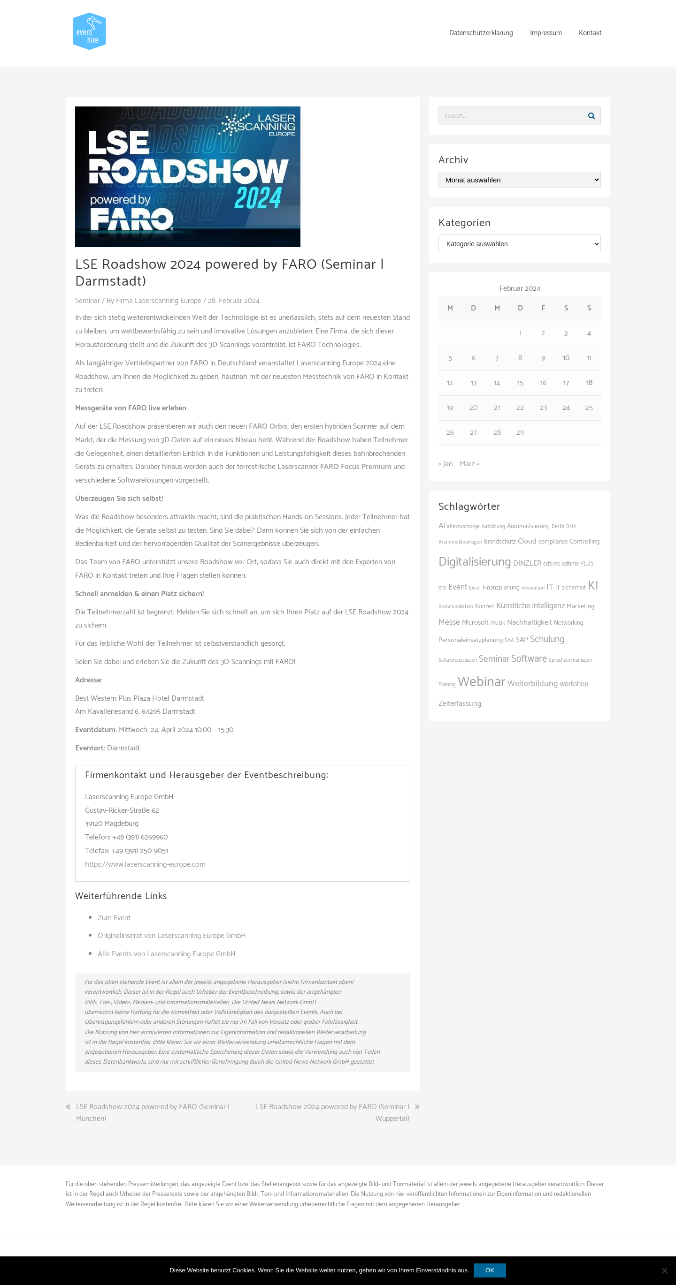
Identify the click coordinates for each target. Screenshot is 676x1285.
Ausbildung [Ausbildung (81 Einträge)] (493, 526)
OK (490, 1270)
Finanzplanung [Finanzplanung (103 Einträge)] (501, 588)
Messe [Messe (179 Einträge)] (449, 622)
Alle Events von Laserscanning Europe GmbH (167, 954)
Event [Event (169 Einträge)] (457, 587)
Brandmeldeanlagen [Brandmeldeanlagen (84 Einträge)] (460, 542)
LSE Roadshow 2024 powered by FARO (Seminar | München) (153, 1113)
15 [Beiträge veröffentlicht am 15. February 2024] (520, 383)
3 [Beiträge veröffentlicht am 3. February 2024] (566, 333)
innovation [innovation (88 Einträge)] (533, 587)
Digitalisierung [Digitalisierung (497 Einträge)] (474, 562)
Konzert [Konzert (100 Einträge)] (484, 607)
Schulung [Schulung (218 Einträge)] (547, 639)
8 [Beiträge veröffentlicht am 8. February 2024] (520, 358)
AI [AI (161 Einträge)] (441, 526)
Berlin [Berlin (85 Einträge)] (558, 526)
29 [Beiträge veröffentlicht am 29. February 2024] (520, 432)
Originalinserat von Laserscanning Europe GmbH (172, 936)
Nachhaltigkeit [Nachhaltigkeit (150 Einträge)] (529, 622)
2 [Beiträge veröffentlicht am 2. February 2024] (543, 333)
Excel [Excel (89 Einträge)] (475, 587)
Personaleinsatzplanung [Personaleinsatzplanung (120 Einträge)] (470, 640)
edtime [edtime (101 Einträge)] (551, 564)
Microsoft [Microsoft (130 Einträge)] (475, 622)
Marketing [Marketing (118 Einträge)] (580, 606)
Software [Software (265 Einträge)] (529, 659)
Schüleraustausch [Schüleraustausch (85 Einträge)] (457, 660)
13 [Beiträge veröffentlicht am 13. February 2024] (473, 383)
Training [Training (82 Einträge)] (447, 684)
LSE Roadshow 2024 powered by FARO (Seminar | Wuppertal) (332, 1113)
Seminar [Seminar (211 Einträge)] (494, 659)
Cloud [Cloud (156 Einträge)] (527, 541)
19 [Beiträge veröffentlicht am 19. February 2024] (450, 407)
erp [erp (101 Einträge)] (442, 588)
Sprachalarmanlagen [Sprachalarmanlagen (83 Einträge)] (570, 660)
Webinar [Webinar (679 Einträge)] (482, 682)
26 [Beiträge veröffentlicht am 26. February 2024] (450, 432)
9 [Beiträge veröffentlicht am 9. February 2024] (543, 358)
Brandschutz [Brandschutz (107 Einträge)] (500, 542)
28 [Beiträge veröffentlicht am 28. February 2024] (497, 432)
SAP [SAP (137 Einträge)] (522, 640)
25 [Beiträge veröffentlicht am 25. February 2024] (589, 407)
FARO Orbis (268, 426)
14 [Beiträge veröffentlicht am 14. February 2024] (497, 383)
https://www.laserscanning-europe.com (145, 864)
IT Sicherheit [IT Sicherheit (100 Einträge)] (570, 588)
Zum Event (114, 917)
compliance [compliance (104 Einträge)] (553, 542)
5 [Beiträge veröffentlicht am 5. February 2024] (450, 358)
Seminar (87, 301)
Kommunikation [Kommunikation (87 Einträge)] (455, 607)
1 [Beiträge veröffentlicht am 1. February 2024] (520, 333)
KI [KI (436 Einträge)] (593, 586)
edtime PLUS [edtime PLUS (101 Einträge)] (578, 564)
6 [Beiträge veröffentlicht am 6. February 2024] (474, 358)
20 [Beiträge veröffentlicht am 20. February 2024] (473, 407)
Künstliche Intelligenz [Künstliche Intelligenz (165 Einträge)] (530, 605)
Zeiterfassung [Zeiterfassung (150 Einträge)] (459, 703)
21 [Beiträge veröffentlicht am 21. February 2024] (497, 407)
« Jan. (446, 464)
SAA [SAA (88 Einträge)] (509, 640)
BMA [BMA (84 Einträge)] (571, 526)
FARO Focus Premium (356, 467)
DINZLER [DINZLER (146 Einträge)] (527, 563)
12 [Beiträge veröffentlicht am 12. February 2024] (450, 383)
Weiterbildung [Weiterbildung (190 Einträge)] (532, 684)
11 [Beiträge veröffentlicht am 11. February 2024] (589, 358)
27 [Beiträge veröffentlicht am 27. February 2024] (473, 432)
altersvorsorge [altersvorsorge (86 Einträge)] (463, 526)
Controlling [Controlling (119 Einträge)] (584, 541)
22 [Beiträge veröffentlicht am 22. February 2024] (520, 407)
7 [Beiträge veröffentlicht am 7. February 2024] (497, 358)
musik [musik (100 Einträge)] (498, 623)
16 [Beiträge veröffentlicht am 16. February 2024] (543, 383)
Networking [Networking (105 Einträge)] (569, 623)
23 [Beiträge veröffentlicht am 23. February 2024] (543, 407)
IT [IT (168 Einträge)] (549, 587)
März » (469, 464)
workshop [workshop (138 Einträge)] (574, 684)
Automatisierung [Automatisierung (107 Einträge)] (528, 526)
